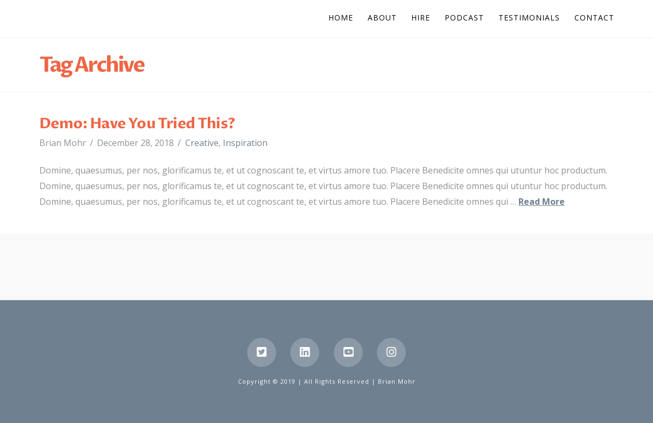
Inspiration (245, 143)
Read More (541, 201)
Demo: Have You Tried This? (137, 124)
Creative (202, 143)
